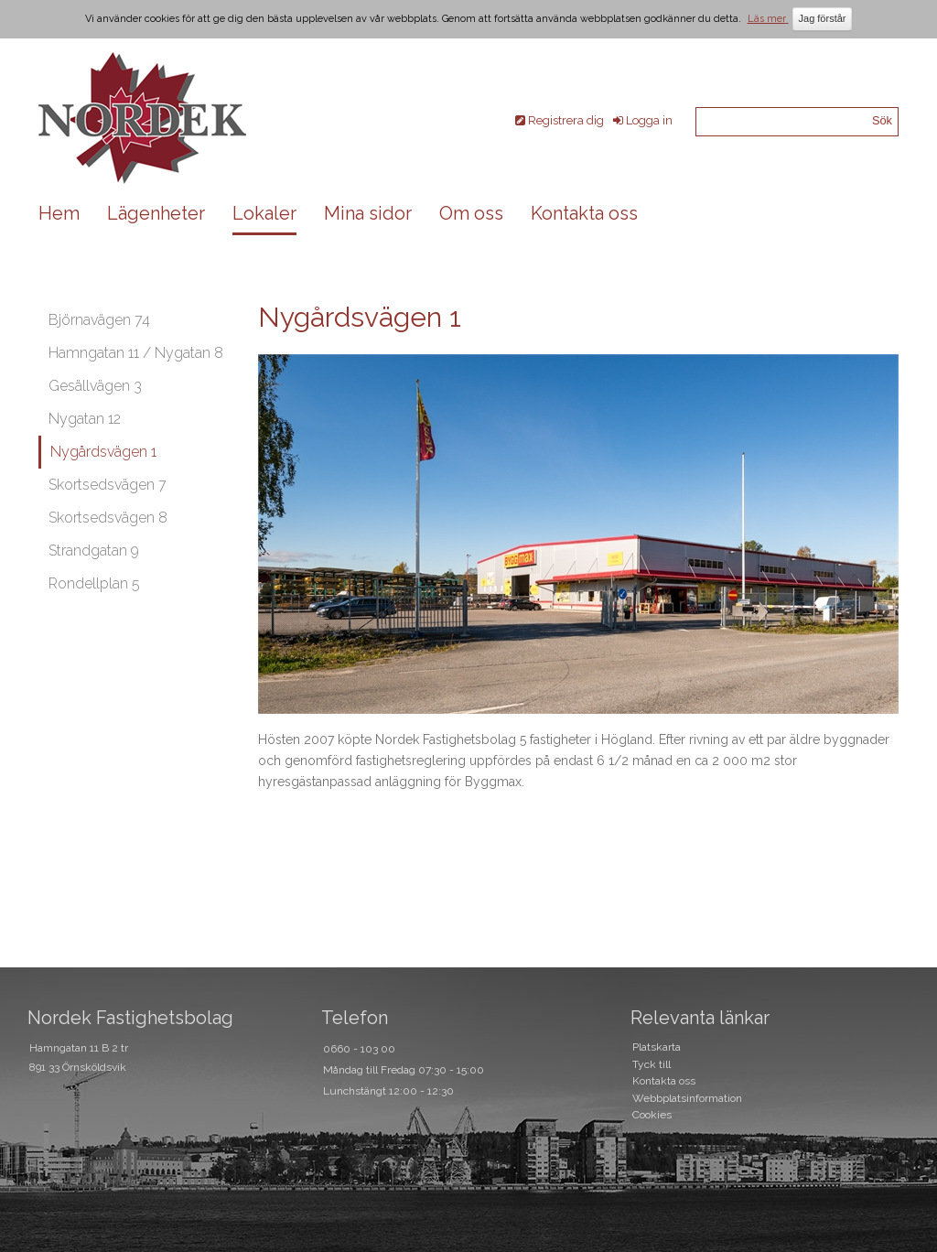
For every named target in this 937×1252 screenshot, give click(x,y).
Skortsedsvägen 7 (107, 484)
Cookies (652, 1114)
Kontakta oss (584, 213)
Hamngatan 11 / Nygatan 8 (135, 353)
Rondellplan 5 (94, 583)
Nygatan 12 (84, 418)
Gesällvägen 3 (95, 385)
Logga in (649, 120)
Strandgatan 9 (93, 550)
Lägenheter (156, 213)
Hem (59, 213)
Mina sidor (368, 213)
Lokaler (264, 213)
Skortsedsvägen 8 (107, 517)
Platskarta (656, 1047)
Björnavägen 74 (99, 320)
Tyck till (651, 1064)
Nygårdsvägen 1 (103, 451)
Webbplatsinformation (687, 1098)
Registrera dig (566, 120)
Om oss (471, 213)
